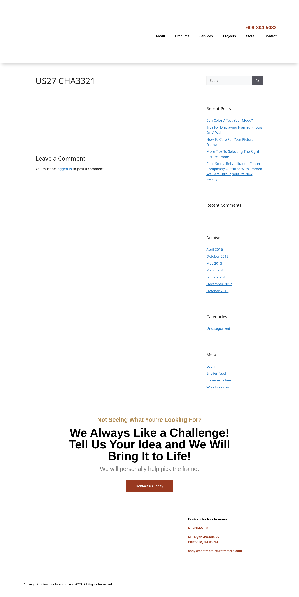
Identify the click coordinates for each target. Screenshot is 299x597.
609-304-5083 (261, 27)
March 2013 (216, 270)
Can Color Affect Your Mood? (229, 120)
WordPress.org (218, 387)
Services (206, 36)
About (160, 36)
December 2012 (219, 284)
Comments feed (219, 380)
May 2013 (214, 263)
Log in (211, 366)
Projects (229, 36)
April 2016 (214, 249)
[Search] (257, 80)
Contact (270, 36)
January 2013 (217, 277)
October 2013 (217, 256)
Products (182, 36)
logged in (64, 168)
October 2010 (217, 291)
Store (250, 36)
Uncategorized (218, 328)
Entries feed (216, 373)
